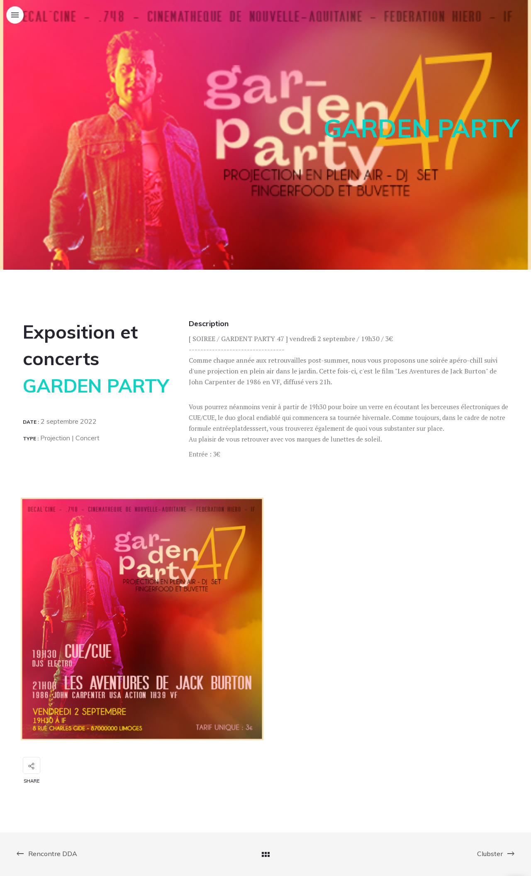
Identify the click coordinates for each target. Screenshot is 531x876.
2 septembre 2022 (68, 421)
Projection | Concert (69, 438)
